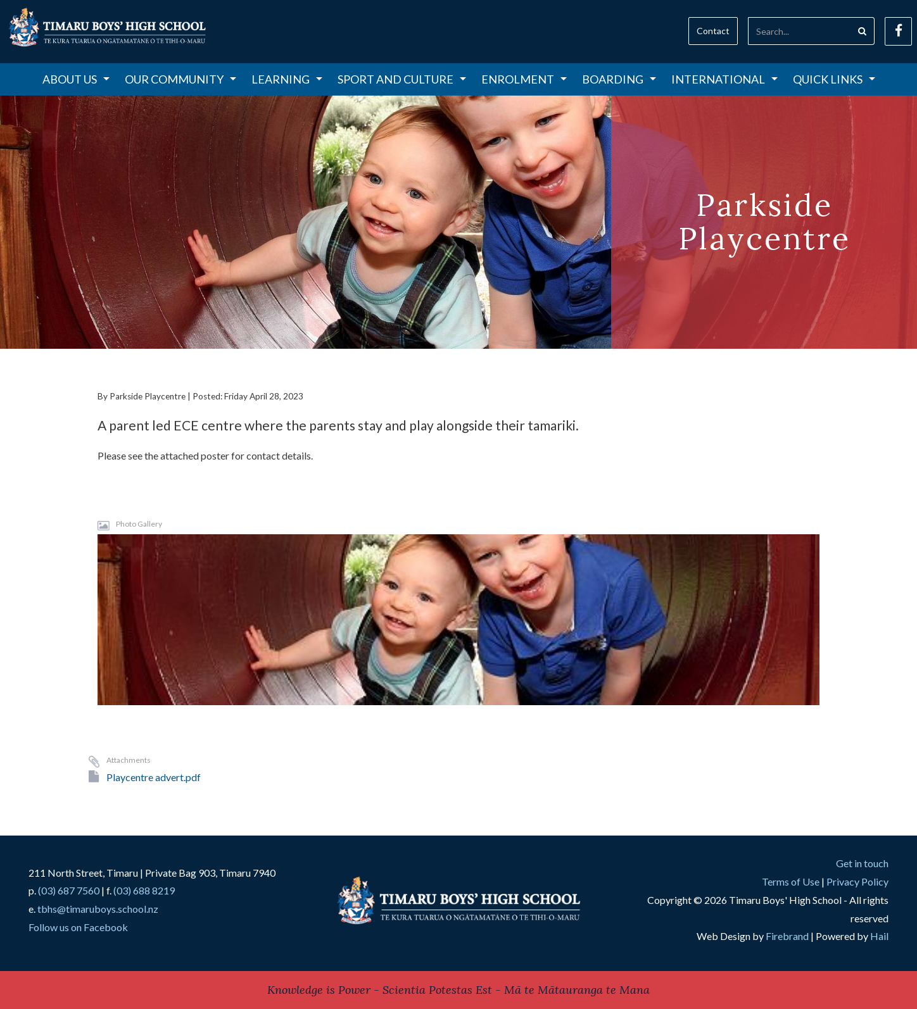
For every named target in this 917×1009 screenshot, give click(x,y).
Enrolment (524, 79)
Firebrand (787, 936)
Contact (713, 30)
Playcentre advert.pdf (153, 777)
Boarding (619, 79)
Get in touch (862, 863)
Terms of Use (790, 881)
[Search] (799, 31)
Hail (879, 936)
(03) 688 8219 (144, 890)
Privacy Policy (857, 881)
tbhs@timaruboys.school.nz (97, 909)
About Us (76, 79)
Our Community (180, 79)
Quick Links (834, 79)
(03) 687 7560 (68, 890)
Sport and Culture (402, 79)
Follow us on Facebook (78, 927)
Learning (286, 79)
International (724, 79)
